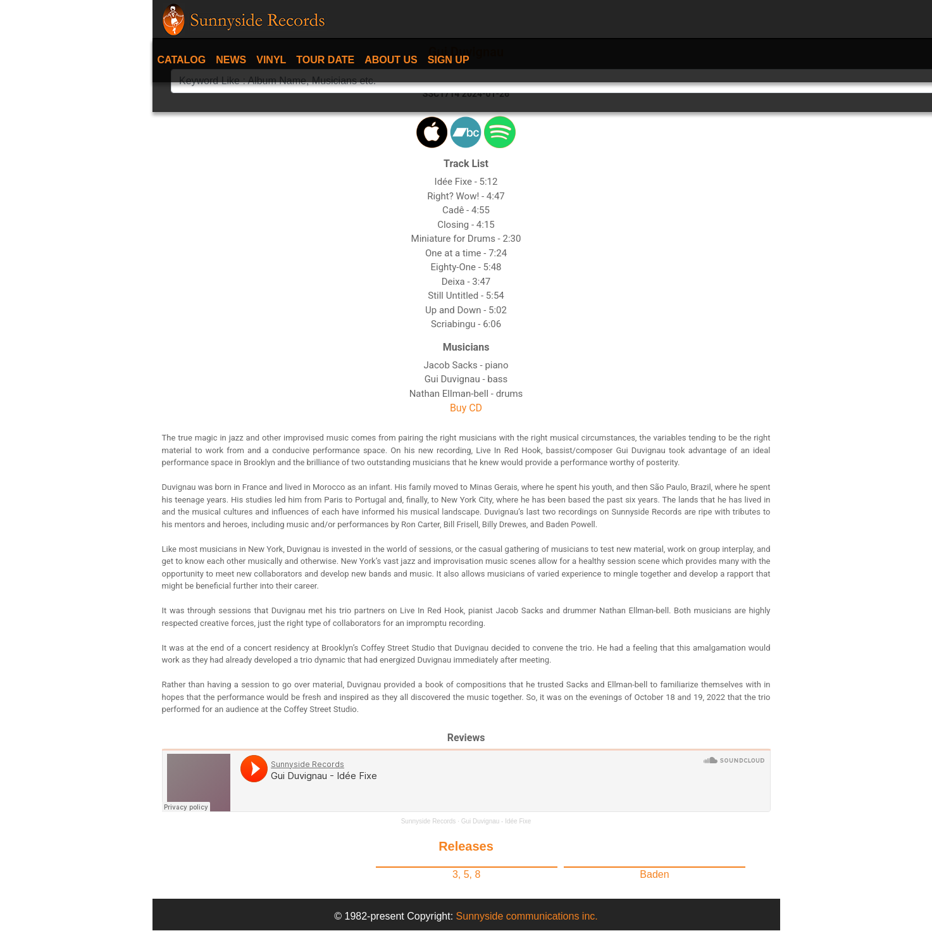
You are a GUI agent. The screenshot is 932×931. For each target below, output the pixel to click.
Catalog (182, 59)
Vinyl (271, 59)
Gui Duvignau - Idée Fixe (496, 821)
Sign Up (448, 59)
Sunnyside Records (428, 821)
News (231, 59)
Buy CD (466, 408)
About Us (391, 59)
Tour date (325, 59)
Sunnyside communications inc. (527, 916)
